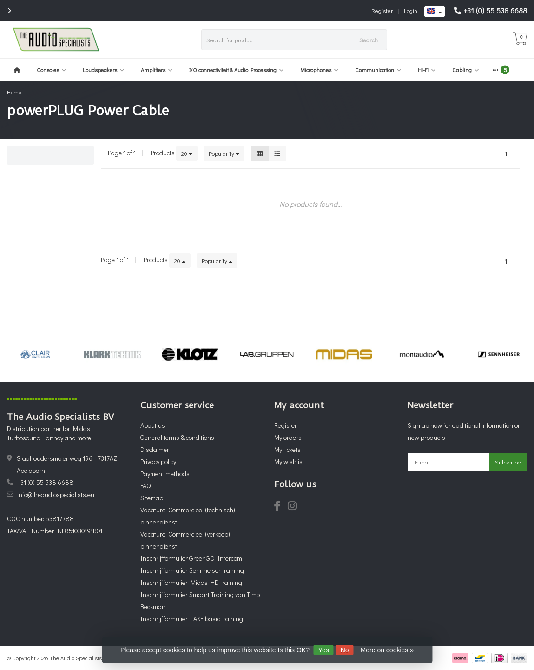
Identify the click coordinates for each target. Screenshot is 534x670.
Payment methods (165, 473)
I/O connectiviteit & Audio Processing (236, 69)
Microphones (319, 69)
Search (368, 40)
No (345, 650)
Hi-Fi (427, 69)
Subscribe (508, 462)
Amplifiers (157, 69)
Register (382, 10)
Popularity (224, 153)
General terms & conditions (177, 437)
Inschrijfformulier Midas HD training (191, 582)
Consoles (51, 69)
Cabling (465, 69)
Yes (323, 650)
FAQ (145, 485)
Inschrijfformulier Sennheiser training (192, 570)
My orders (288, 437)
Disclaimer (154, 449)
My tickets (287, 449)
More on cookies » (387, 650)
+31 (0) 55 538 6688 (495, 10)
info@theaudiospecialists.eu (55, 494)
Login (410, 10)
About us (152, 425)
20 (186, 153)
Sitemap (151, 497)
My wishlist (289, 461)
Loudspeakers (104, 69)
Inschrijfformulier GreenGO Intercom (191, 558)
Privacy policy (158, 461)
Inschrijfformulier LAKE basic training (191, 618)
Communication (378, 69)
